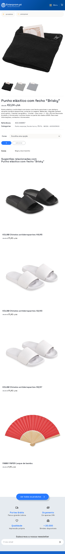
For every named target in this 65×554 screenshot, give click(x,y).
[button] (53, 5)
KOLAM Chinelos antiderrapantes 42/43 (22, 311)
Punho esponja (20, 126)
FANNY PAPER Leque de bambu (18, 463)
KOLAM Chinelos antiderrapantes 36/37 (22, 387)
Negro (17, 151)
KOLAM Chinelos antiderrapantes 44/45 (22, 234)
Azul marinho (25, 151)
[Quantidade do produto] (6, 143)
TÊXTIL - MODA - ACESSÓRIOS (48, 126)
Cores (4, 136)
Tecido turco (32, 126)
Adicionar (19, 143)
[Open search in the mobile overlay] (40, 14)
